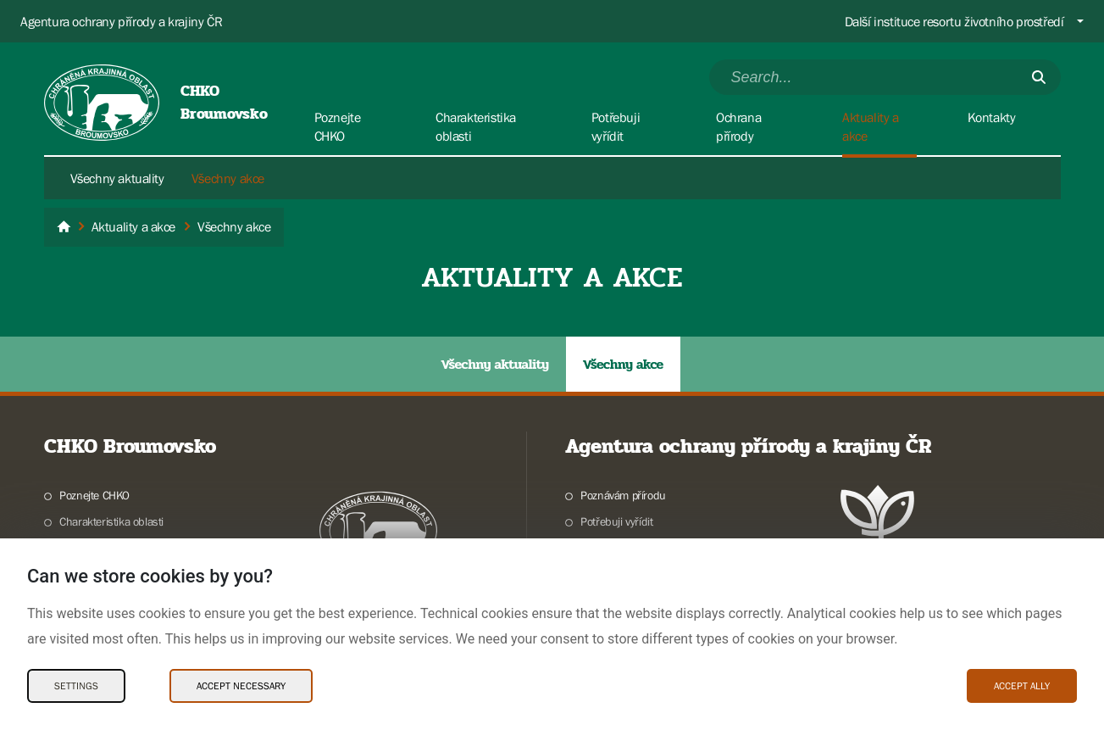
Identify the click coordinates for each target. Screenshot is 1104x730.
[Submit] (1039, 77)
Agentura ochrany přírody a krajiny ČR (121, 21)
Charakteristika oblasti (111, 521)
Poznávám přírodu (623, 495)
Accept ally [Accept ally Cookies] (1022, 686)
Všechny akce (227, 178)
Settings (76, 686)
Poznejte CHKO (94, 495)
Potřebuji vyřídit (616, 521)
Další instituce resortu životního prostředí (954, 21)
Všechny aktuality (117, 178)
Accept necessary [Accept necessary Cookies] (241, 686)
